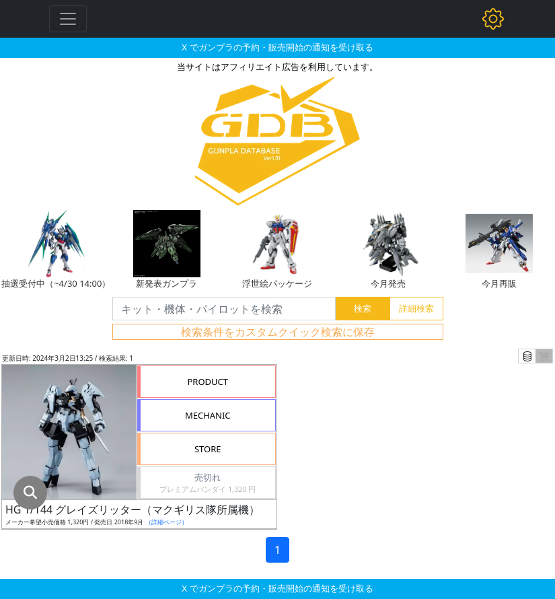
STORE (207, 449)
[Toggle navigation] (68, 18)
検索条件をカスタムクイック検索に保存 (278, 331)
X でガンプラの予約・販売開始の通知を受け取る (277, 47)
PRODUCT (207, 382)
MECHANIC (208, 415)
